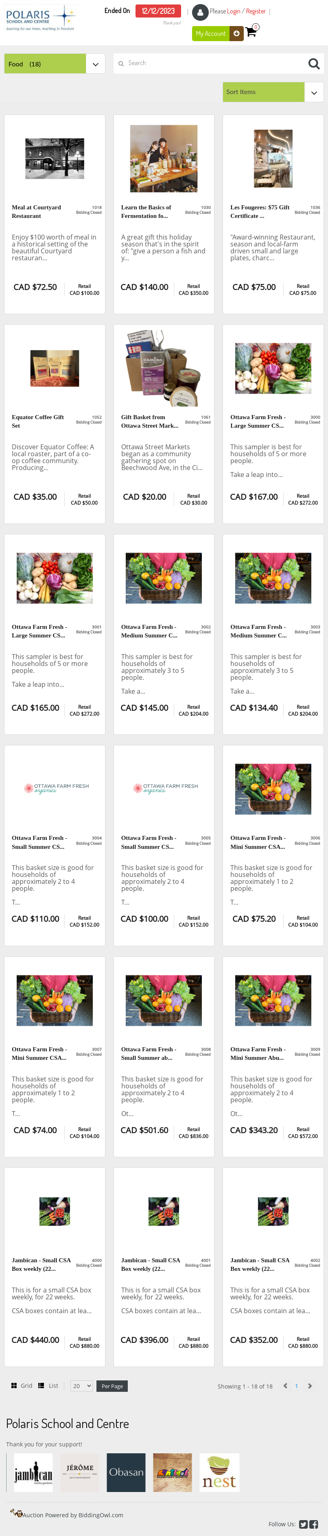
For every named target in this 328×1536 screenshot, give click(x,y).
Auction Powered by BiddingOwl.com (73, 1515)
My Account (220, 33)
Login (234, 11)
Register (256, 11)
